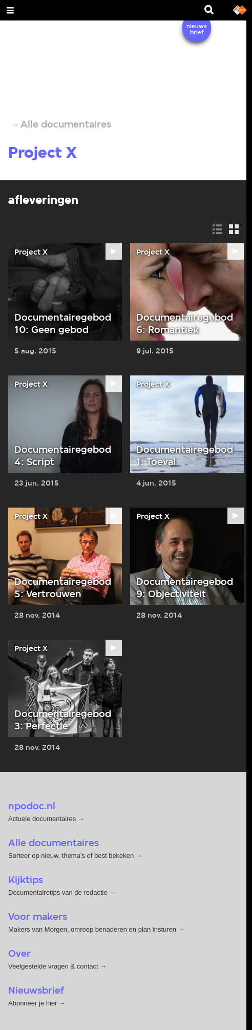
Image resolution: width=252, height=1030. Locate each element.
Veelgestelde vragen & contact (53, 966)
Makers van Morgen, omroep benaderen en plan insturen (92, 929)
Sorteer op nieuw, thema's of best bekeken (71, 855)
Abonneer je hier (33, 1003)
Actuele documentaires (42, 819)
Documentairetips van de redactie (58, 892)
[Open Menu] (10, 10)
